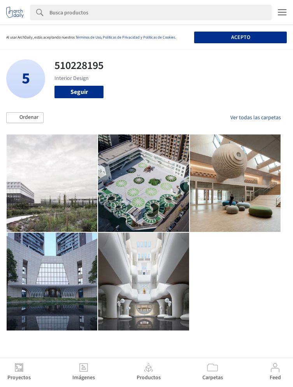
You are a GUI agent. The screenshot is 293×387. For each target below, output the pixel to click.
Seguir (79, 92)
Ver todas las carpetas (255, 118)
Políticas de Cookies (159, 37)
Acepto (240, 37)
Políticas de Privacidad (121, 37)
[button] (25, 117)
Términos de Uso (88, 37)
